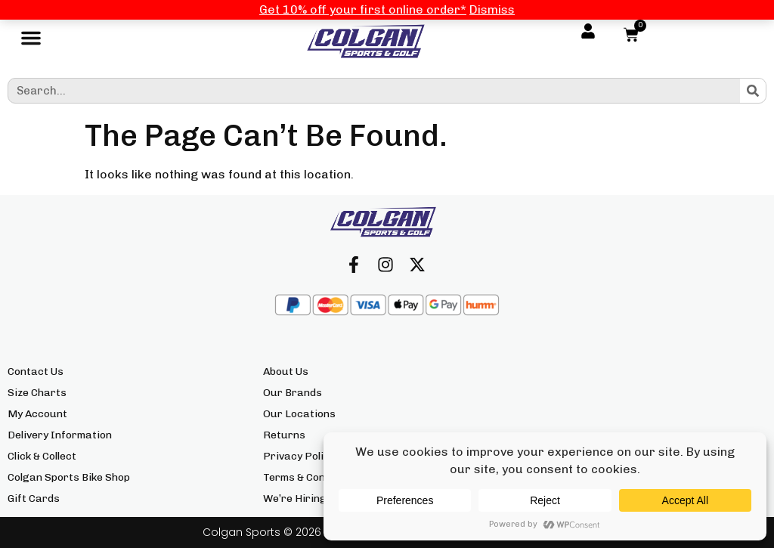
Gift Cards (34, 498)
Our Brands (292, 392)
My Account (37, 413)
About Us (285, 371)
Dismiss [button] (492, 9)
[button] (31, 41)
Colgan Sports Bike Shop (69, 477)
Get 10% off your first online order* (362, 9)
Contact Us (35, 371)
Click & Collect (42, 456)
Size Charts (37, 392)
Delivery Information (60, 435)
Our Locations (299, 413)
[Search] (753, 91)
